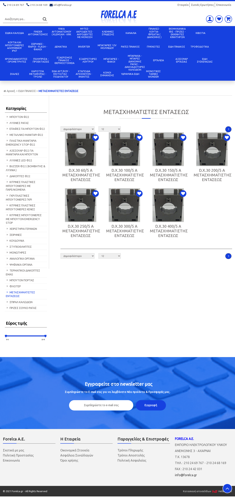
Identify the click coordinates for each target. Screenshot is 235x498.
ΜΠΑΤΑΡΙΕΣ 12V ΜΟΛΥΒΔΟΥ (107, 46)
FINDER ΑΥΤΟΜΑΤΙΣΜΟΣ (38, 33)
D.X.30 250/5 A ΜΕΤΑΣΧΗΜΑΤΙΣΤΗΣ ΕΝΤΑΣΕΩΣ (81, 231)
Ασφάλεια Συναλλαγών (76, 455)
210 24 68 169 (37, 4)
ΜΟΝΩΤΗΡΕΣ (16, 252)
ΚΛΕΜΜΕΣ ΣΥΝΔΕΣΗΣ (108, 33)
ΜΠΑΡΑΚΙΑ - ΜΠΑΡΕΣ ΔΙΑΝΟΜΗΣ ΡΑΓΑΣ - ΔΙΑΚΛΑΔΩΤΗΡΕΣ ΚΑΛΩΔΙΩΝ (135, 62)
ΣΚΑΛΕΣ (14, 74)
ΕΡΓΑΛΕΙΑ (158, 60)
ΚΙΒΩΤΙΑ (200, 33)
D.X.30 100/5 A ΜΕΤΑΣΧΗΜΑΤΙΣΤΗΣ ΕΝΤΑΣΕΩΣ (125, 175)
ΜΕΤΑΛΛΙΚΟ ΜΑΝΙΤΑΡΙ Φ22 (24, 134)
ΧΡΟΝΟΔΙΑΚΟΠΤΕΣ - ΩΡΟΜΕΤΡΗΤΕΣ (16, 60)
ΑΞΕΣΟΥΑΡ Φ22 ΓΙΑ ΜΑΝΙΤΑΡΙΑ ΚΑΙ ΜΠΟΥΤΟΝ (22, 152)
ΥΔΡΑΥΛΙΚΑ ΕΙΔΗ (130, 74)
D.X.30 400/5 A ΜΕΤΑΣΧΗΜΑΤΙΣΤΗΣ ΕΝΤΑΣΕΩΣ (169, 231)
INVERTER (84, 46)
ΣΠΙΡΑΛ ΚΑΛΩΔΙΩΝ (19, 302)
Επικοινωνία (223, 4)
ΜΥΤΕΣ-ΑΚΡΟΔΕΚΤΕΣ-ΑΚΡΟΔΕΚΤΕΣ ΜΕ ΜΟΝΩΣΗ (84, 32)
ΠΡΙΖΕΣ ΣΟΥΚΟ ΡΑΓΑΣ (21, 308)
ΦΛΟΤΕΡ (13, 286)
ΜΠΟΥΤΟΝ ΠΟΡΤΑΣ (20, 280)
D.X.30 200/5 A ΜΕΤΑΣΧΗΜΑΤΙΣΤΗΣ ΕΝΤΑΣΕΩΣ (212, 175)
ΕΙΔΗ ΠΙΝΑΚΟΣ (176, 46)
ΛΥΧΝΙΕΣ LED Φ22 (19, 160)
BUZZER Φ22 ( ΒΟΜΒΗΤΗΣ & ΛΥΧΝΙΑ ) (25, 168)
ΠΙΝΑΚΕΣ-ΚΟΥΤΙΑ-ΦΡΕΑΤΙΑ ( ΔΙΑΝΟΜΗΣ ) (154, 32)
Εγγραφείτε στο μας (118, 384)
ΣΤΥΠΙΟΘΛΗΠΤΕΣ (19, 246)
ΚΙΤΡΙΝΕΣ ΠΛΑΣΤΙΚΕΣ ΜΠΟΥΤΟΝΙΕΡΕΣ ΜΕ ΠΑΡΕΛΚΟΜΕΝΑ (20, 185)
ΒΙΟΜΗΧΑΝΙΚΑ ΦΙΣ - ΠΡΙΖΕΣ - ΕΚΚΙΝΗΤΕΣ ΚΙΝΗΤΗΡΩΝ (177, 32)
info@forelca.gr (61, 4)
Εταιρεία (183, 4)
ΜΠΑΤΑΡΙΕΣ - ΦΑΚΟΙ (111, 60)
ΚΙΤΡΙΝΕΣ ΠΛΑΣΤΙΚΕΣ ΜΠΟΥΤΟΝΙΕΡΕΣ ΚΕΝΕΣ (20, 207)
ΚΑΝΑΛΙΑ (131, 33)
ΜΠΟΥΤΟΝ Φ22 (17, 117)
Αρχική (9, 91)
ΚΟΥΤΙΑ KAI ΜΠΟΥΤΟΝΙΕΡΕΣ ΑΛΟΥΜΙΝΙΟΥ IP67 (14, 46)
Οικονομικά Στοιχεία (74, 450)
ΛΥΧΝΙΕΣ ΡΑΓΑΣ (17, 123)
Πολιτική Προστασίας (18, 455)
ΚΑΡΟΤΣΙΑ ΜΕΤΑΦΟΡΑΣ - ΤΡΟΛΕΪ (37, 74)
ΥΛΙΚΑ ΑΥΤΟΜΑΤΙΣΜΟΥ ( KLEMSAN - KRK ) (61, 32)
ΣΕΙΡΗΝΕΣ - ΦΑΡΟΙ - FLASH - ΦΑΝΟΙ (37, 46)
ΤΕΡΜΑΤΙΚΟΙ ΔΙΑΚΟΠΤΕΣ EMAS (23, 272)
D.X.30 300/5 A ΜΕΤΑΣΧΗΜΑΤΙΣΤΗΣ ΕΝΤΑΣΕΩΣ (125, 231)
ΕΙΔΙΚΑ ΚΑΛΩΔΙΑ (14, 33)
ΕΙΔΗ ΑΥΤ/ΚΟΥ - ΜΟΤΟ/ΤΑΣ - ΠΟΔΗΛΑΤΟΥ (61, 74)
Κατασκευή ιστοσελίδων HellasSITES (207, 491)
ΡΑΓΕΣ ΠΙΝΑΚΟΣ (130, 46)
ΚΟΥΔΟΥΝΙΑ (15, 240)
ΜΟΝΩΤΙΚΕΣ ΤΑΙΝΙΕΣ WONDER (153, 74)
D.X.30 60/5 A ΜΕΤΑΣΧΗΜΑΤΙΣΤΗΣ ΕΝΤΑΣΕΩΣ (81, 175)
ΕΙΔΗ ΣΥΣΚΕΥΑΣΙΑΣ (205, 60)
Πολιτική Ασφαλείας (132, 460)
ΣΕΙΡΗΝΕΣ (14, 234)
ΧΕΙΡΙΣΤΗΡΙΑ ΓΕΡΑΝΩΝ (21, 228)
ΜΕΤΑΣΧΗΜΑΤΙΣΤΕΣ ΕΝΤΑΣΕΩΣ (58, 91)
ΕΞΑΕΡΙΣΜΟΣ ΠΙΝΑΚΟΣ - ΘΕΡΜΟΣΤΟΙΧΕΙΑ (64, 60)
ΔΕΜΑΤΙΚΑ (61, 46)
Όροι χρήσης (69, 460)
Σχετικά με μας (13, 450)
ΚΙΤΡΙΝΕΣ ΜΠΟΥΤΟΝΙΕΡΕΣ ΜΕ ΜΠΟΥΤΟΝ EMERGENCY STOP (24, 219)
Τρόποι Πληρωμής (130, 450)
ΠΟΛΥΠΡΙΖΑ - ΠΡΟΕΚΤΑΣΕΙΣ (41, 60)
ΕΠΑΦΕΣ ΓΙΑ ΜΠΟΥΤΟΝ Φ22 (25, 128)
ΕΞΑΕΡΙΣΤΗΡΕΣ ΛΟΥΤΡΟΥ (88, 60)
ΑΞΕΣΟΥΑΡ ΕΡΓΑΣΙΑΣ (181, 60)
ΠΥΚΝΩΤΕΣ (153, 46)
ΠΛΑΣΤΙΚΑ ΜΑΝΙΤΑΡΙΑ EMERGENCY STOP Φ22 (21, 142)
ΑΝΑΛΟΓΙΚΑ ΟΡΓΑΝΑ (20, 258)
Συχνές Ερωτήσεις (202, 4)
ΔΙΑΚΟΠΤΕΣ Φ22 (18, 176)
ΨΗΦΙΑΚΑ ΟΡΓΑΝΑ (19, 264)
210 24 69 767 (14, 4)
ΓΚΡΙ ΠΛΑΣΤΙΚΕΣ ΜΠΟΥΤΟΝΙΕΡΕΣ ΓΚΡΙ (19, 197)
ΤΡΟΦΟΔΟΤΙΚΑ (199, 46)
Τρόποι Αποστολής (131, 455)
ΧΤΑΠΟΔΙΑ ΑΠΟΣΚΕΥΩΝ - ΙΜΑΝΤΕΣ (84, 74)
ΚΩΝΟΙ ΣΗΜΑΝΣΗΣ (107, 74)
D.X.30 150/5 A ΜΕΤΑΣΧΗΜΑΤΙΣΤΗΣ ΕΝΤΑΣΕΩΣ (169, 175)
